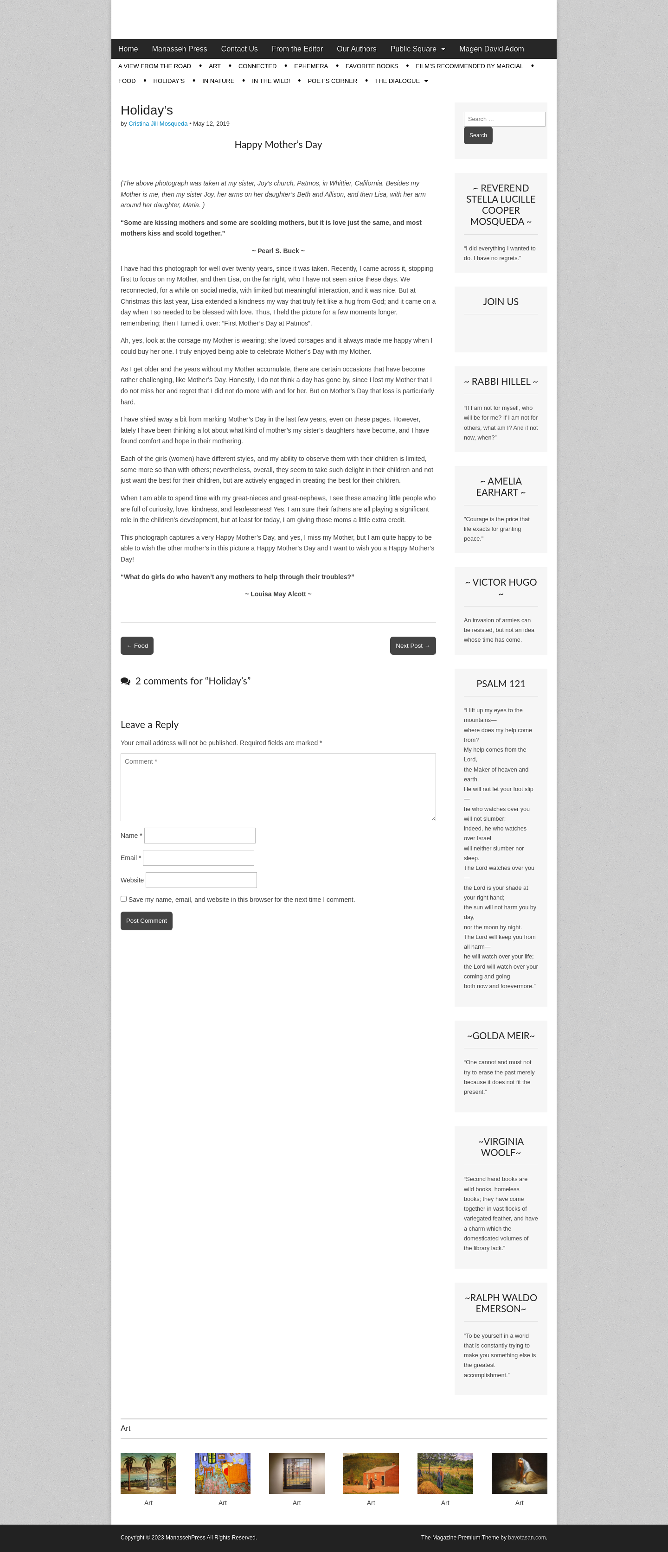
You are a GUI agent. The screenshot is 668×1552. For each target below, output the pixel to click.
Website (132, 880)
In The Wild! (271, 80)
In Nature (218, 80)
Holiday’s (169, 80)
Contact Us (239, 49)
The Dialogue (397, 80)
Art (215, 66)
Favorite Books (372, 66)
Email (131, 858)
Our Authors (356, 49)
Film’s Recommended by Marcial (469, 66)
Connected (257, 66)
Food (127, 80)
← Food (137, 645)
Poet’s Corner (332, 80)
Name (131, 835)
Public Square (414, 49)
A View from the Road (154, 66)
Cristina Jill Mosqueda (157, 123)
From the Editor (297, 49)
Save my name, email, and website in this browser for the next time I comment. (241, 899)
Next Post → (413, 645)
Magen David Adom (491, 49)
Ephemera (311, 66)
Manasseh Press (179, 49)
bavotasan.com (527, 1537)
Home (128, 49)
